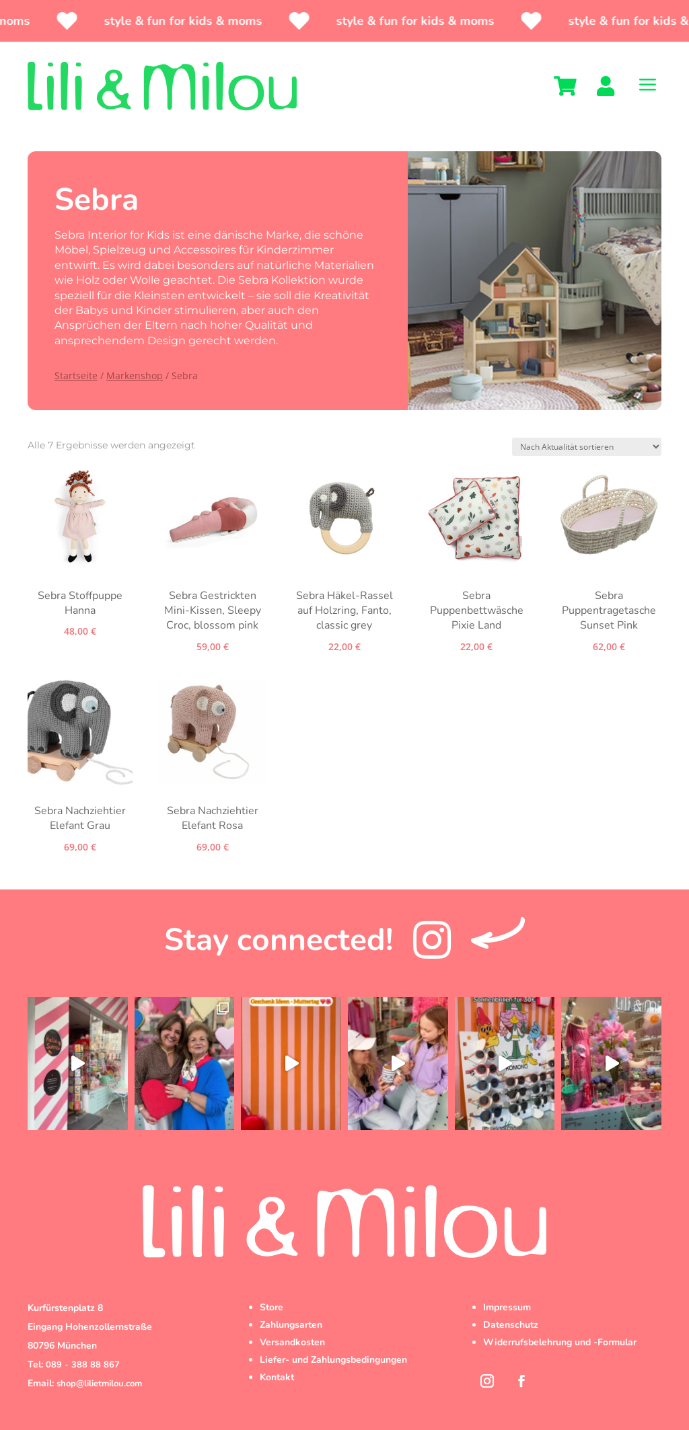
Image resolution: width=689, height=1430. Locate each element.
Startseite (76, 375)
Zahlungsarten (291, 1324)
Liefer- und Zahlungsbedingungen (333, 1359)
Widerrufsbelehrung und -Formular (560, 1342)
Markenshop (134, 375)
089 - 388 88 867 (83, 1365)
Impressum (507, 1307)
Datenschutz (510, 1324)
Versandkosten (292, 1342)
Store (271, 1307)
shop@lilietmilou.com (99, 1384)
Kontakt (277, 1377)
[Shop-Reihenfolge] (586, 447)
